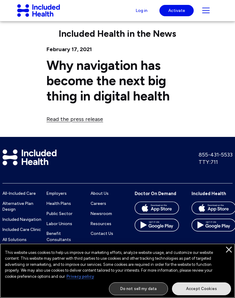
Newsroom (101, 219)
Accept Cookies (201, 288)
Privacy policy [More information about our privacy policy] (80, 276)
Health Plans (59, 209)
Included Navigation (21, 225)
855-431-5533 (216, 160)
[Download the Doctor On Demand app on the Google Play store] (157, 233)
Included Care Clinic (21, 235)
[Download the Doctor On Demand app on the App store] (157, 215)
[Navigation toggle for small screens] (206, 13)
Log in (141, 13)
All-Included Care (19, 199)
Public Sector (60, 219)
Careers (98, 209)
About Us (100, 199)
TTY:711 (208, 167)
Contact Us (102, 239)
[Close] (229, 250)
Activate (176, 13)
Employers (57, 199)
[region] (117, 270)
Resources (101, 229)
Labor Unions (59, 229)
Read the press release (75, 124)
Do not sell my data (138, 288)
